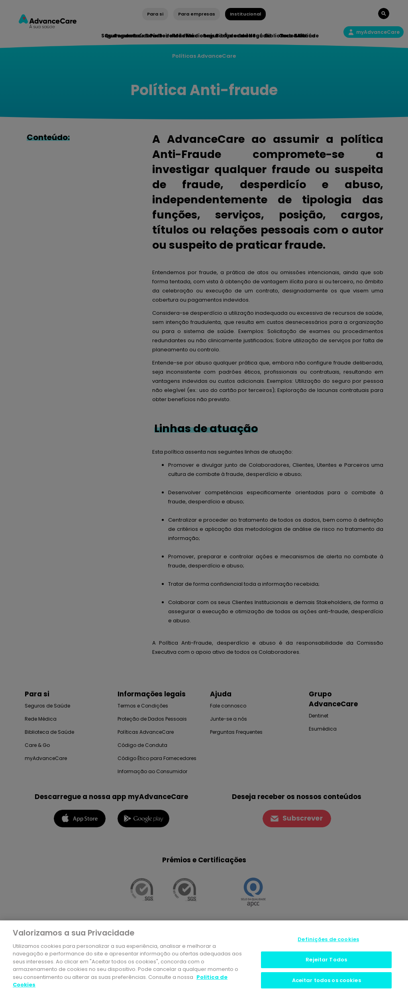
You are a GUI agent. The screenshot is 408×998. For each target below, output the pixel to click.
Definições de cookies (328, 940)
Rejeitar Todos (326, 960)
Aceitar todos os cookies (326, 981)
